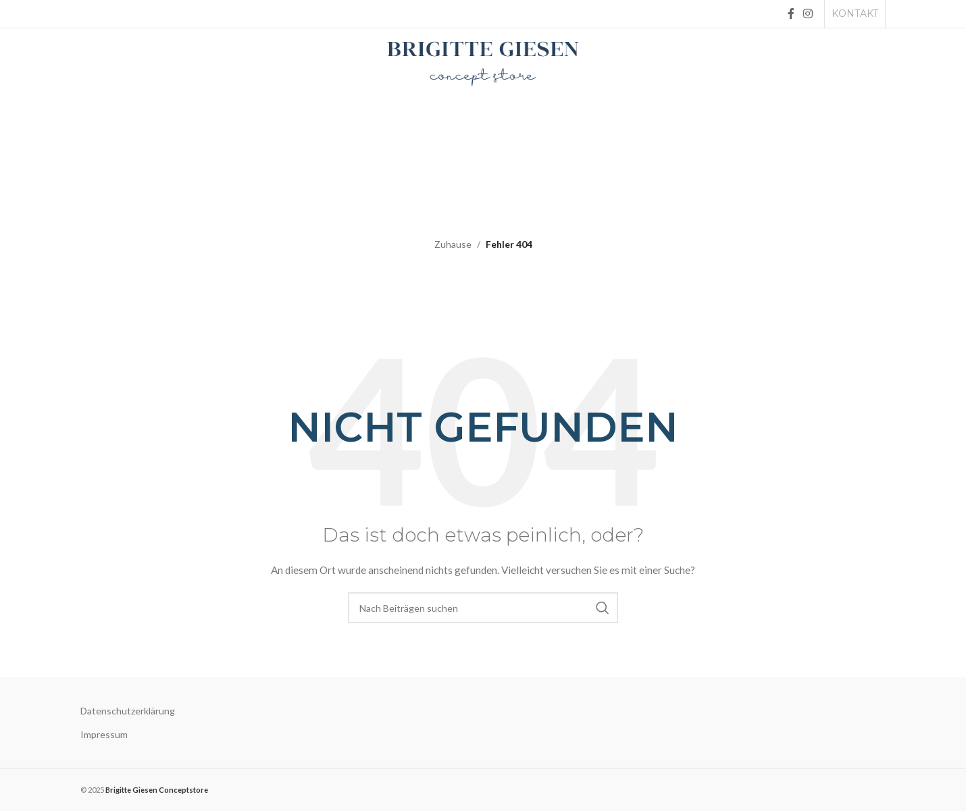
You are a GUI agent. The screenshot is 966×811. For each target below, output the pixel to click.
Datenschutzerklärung (127, 710)
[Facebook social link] (790, 13)
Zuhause (453, 244)
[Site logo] (483, 62)
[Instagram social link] (808, 13)
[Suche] (483, 607)
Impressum (104, 734)
